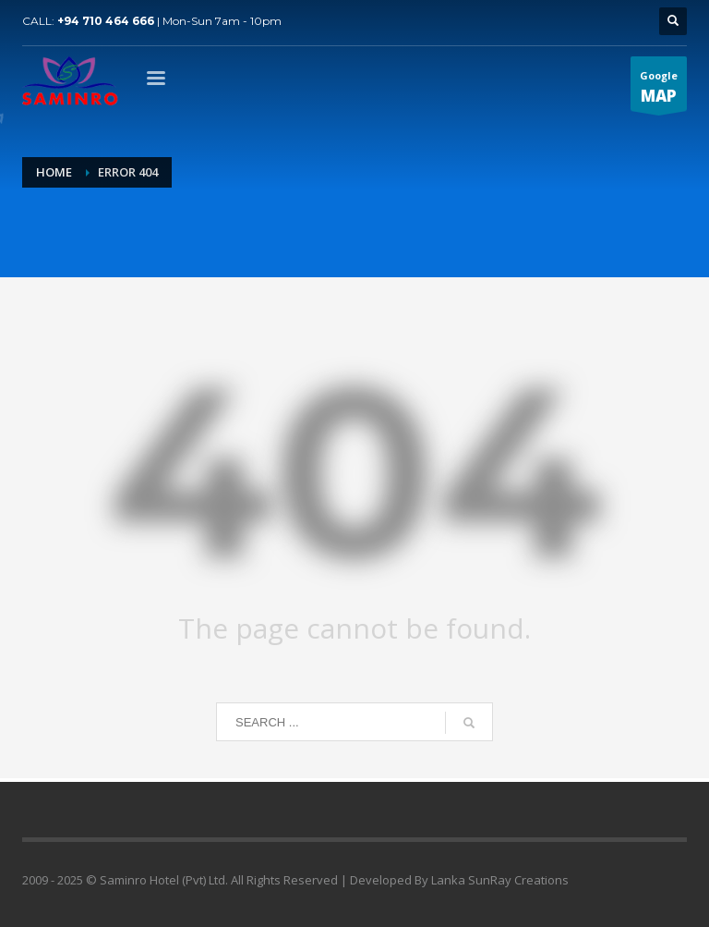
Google (659, 89)
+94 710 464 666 (105, 21)
